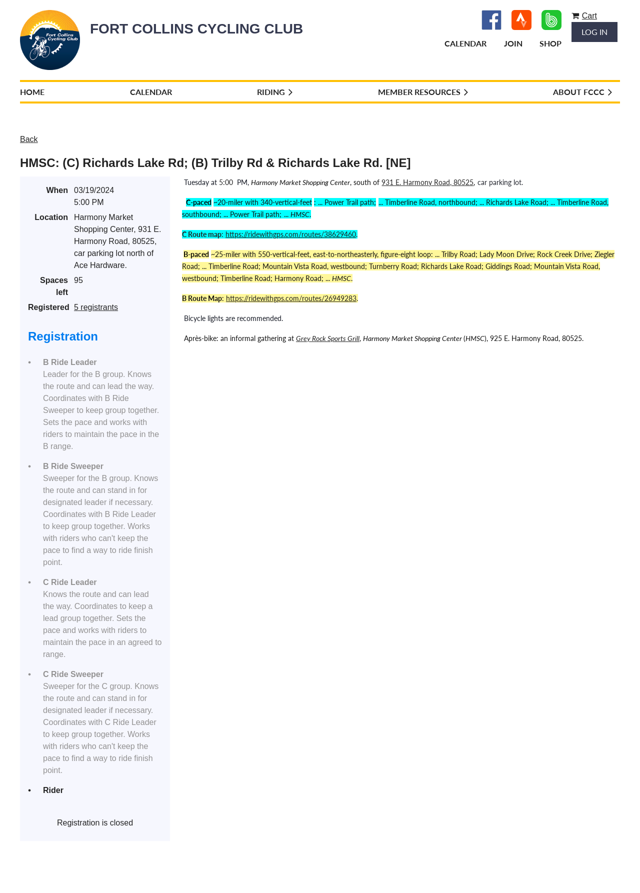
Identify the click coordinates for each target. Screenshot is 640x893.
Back (29, 139)
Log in (595, 31)
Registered (48, 307)
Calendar (465, 43)
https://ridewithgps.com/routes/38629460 (291, 234)
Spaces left (54, 286)
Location (51, 217)
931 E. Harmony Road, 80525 (428, 182)
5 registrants (96, 307)
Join (513, 43)
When (57, 190)
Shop (551, 43)
